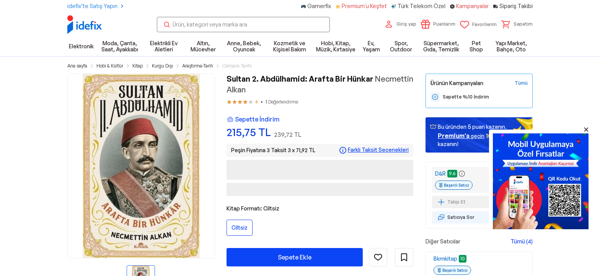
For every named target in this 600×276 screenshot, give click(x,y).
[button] (517, 24)
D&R (440, 173)
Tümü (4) (521, 241)
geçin (461, 136)
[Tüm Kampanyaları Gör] (521, 83)
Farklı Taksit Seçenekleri (378, 150)
